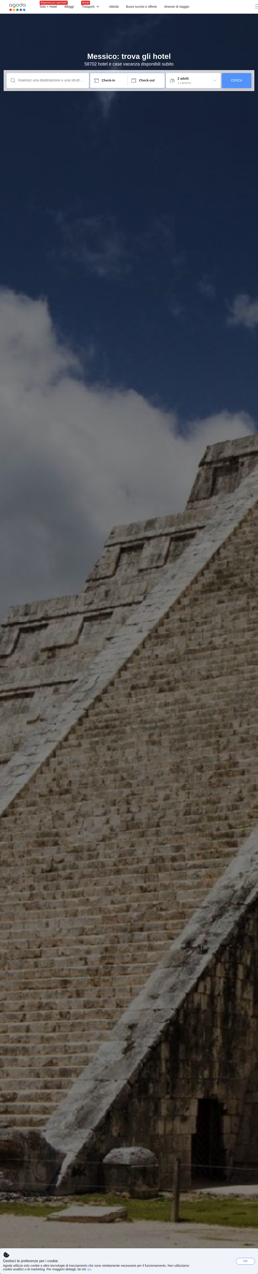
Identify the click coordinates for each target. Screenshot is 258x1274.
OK (245, 1261)
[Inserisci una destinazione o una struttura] (51, 80)
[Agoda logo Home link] (17, 7)
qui (89, 1269)
